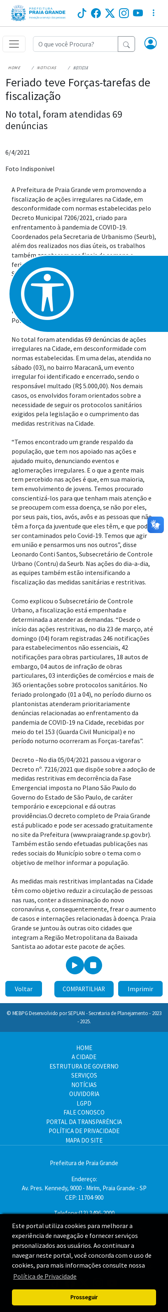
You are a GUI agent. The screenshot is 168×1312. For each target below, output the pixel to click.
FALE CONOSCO (84, 1112)
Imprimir (140, 989)
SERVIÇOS (84, 1075)
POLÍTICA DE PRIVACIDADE (84, 1131)
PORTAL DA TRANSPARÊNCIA (84, 1122)
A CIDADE (84, 1057)
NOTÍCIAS (84, 1085)
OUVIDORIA (84, 1094)
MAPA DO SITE (84, 1140)
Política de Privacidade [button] (45, 1276)
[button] (151, 44)
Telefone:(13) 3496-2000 (84, 1213)
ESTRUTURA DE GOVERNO (84, 1066)
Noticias (47, 67)
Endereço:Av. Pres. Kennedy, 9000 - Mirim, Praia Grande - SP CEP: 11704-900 (84, 1188)
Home (14, 67)
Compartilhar (84, 989)
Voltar (24, 989)
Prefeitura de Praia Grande (84, 1163)
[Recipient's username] (75, 44)
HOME (84, 1048)
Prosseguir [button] (84, 1297)
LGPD (84, 1103)
